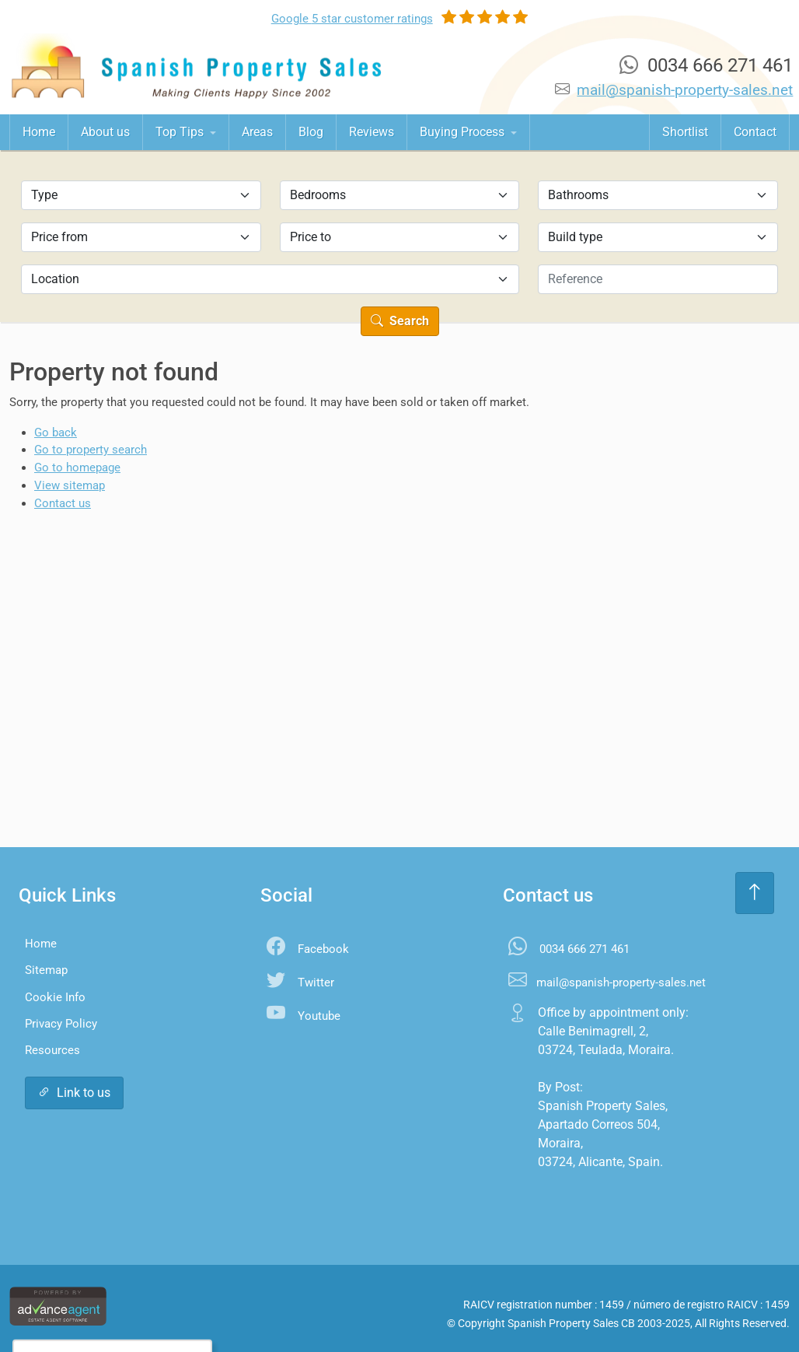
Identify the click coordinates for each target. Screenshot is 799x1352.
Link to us (74, 1092)
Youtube (319, 1016)
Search (400, 320)
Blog (310, 131)
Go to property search (90, 450)
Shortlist (685, 131)
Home (39, 131)
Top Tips (181, 131)
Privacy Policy (61, 1024)
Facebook (323, 949)
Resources (52, 1050)
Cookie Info (55, 997)
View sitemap (69, 485)
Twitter (316, 982)
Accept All (75, 1308)
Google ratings (352, 19)
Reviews (371, 131)
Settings (155, 1308)
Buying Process (464, 131)
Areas (257, 131)
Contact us (62, 503)
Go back (55, 433)
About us (105, 131)
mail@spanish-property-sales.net (685, 90)
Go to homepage (77, 468)
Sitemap (46, 970)
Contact (755, 131)
